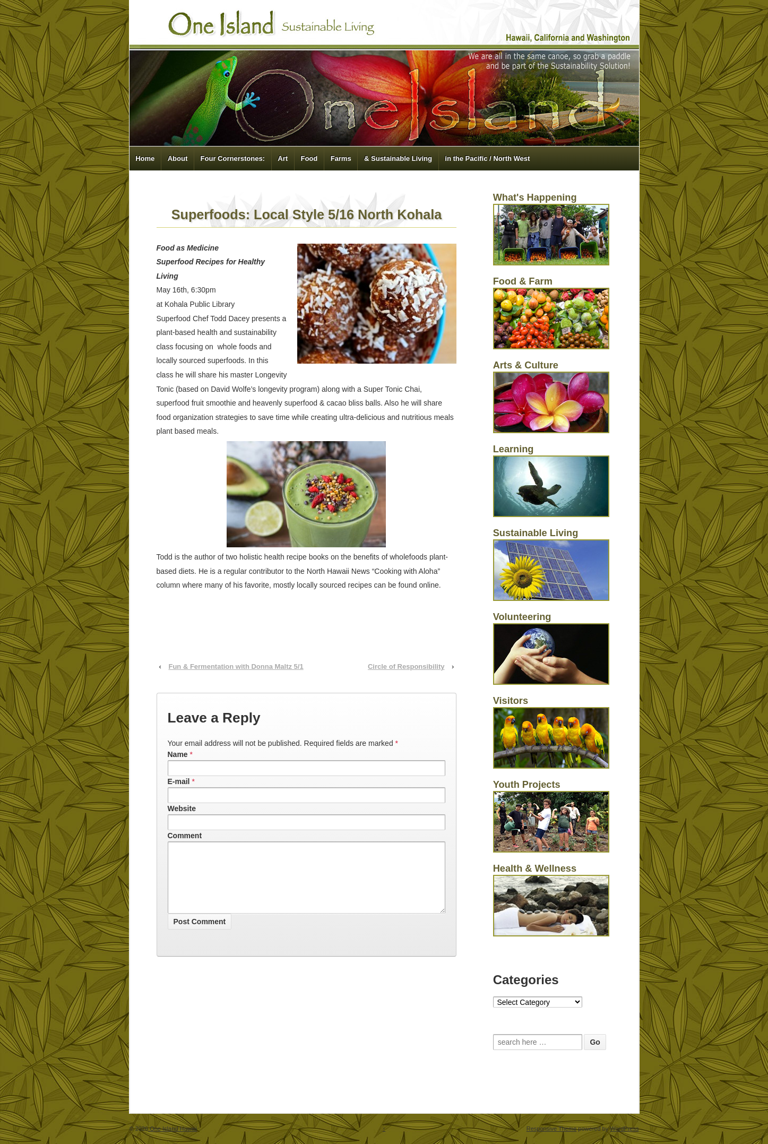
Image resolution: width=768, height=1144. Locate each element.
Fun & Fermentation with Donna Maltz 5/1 (235, 666)
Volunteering (522, 617)
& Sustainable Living (398, 158)
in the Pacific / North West (487, 158)
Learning (513, 449)
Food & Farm (523, 281)
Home (144, 158)
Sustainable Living (536, 533)
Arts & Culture (525, 365)
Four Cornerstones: (233, 158)
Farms (341, 158)
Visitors (510, 700)
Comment (185, 835)
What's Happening (535, 197)
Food (308, 158)
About (178, 158)
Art (283, 158)
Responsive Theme (552, 1128)
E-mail (179, 781)
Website (182, 808)
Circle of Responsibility (406, 666)
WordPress (624, 1128)
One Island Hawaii (172, 1128)
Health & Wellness (534, 868)
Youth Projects (526, 784)
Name (178, 754)
